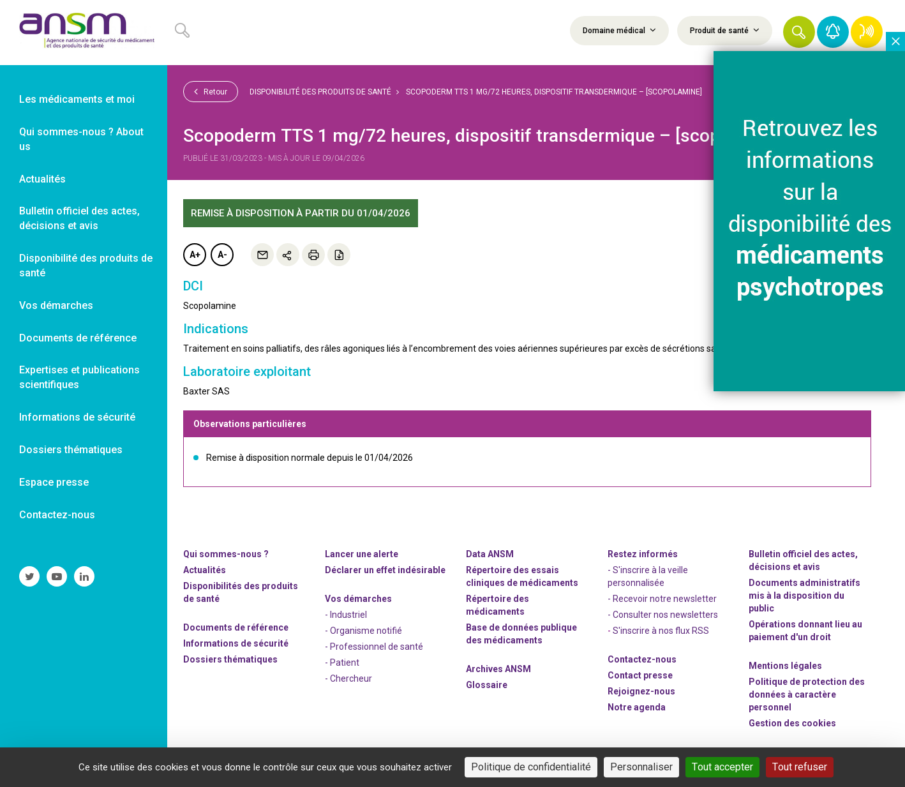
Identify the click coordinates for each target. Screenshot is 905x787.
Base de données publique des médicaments (521, 633)
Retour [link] (210, 91)
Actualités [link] (42, 179)
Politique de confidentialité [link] (531, 767)
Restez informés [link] (643, 554)
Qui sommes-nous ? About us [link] (81, 139)
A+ (195, 255)
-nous (641, 691)
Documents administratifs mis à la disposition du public (804, 595)
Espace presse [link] (54, 482)
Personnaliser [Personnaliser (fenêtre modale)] (641, 767)
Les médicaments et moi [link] (77, 99)
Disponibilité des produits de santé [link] (86, 265)
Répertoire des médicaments (497, 605)
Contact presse (640, 675)
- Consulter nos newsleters (663, 615)
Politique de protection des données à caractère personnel (807, 694)
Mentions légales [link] (785, 666)
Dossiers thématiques (230, 659)
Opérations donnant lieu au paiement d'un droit (805, 630)
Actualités (204, 570)
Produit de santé (724, 30)
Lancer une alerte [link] (361, 554)
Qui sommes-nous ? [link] (226, 554)
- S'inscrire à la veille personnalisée (648, 576)
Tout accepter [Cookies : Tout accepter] (722, 767)
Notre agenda (637, 707)
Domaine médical (619, 30)
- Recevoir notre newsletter (662, 599)
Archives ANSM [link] (498, 669)
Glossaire (486, 685)
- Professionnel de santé (374, 646)
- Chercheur (348, 678)
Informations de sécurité (235, 643)
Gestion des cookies (792, 723)
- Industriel (346, 615)
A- (222, 255)
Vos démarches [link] (56, 305)
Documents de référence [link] (78, 338)
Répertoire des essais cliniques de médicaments (522, 576)
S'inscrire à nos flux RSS (661, 631)
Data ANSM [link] (490, 554)
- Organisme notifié (363, 631)
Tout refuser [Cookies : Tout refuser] (799, 767)
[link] (83, 32)
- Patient (342, 662)
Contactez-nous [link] (57, 515)
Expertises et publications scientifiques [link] (79, 377)
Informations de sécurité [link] (77, 417)
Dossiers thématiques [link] (71, 450)
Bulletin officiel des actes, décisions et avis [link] (79, 218)
